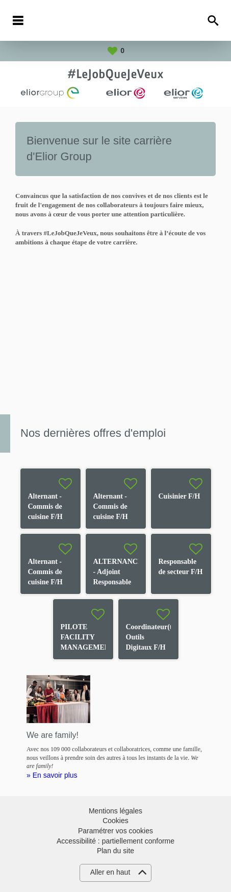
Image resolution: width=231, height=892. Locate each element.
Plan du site (115, 851)
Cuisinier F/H (179, 496)
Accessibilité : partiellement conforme (115, 841)
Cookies (115, 820)
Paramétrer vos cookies (115, 831)
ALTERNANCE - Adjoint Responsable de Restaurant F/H (118, 582)
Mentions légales (115, 811)
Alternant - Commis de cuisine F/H (45, 506)
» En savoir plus (52, 775)
